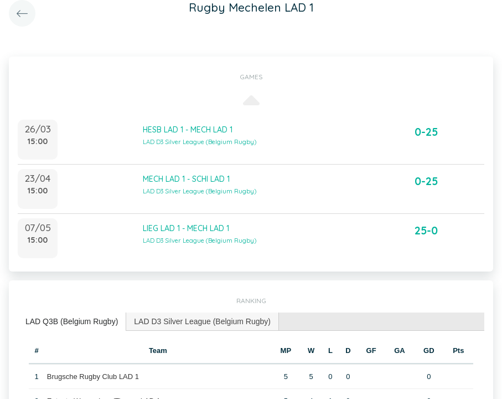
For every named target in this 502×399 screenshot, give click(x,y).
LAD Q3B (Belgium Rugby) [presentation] (71, 321)
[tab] (72, 322)
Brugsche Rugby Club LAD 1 (93, 376)
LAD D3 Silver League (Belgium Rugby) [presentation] (202, 321)
